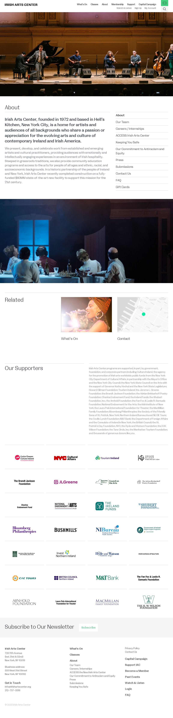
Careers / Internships (130, 128)
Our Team (122, 122)
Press (119, 160)
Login (128, 689)
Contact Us (123, 173)
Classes (94, 4)
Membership (117, 4)
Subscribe (88, 627)
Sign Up (138, 8)
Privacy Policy (132, 648)
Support (131, 4)
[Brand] (21, 5)
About (105, 4)
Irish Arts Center (15, 648)
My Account (150, 8)
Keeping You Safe (127, 142)
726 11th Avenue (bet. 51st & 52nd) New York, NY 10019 (15, 657)
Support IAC (132, 664)
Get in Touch (13, 683)
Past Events (132, 676)
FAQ (118, 180)
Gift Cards (123, 187)
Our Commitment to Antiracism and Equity (140, 151)
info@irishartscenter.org (18, 687)
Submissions (124, 166)
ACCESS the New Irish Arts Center (88, 672)
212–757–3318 (12, 690)
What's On (82, 4)
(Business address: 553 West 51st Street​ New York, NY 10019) (16, 670)
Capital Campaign (147, 4)
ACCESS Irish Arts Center (132, 135)
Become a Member (137, 670)
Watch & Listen (124, 8)
